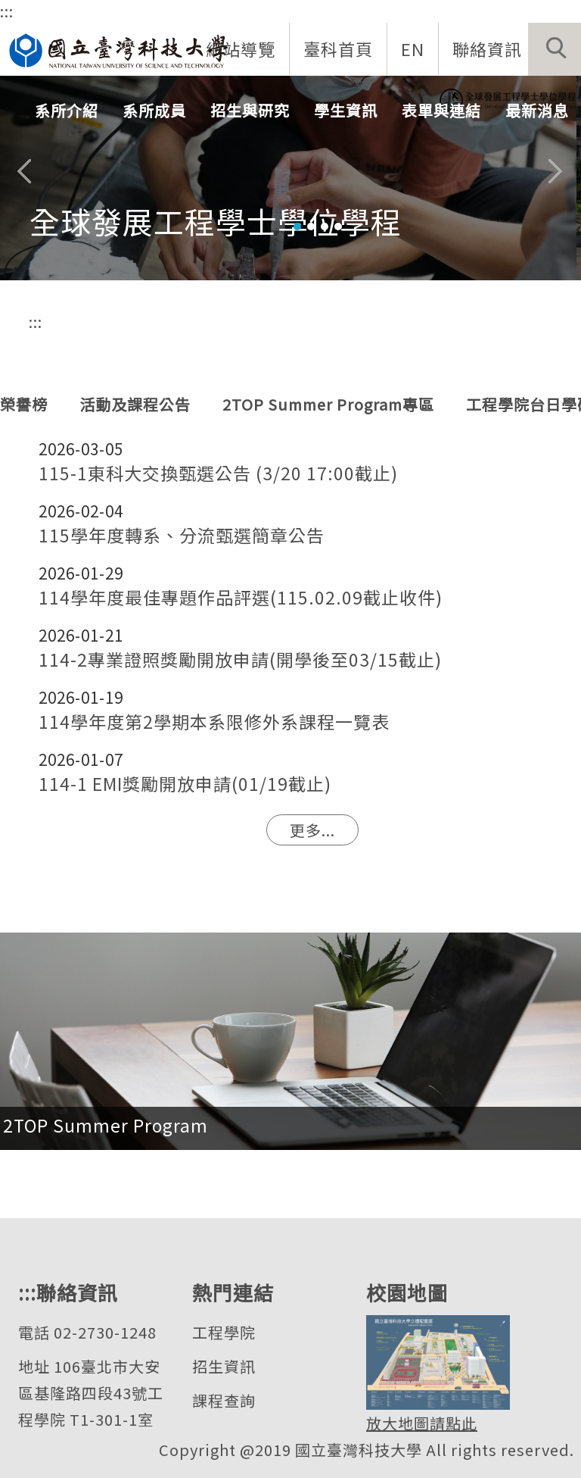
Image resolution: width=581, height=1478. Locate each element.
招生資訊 (224, 1366)
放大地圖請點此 (421, 1423)
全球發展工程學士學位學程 (216, 221)
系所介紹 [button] (66, 110)
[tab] (297, 226)
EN (412, 48)
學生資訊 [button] (345, 110)
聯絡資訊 (487, 48)
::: (7, 11)
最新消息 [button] (537, 110)
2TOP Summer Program (105, 1125)
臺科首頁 (338, 48)
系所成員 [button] (154, 110)
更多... (312, 830)
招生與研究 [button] (250, 110)
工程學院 (224, 1332)
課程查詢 (224, 1400)
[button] (554, 49)
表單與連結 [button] (441, 110)
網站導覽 (240, 48)
